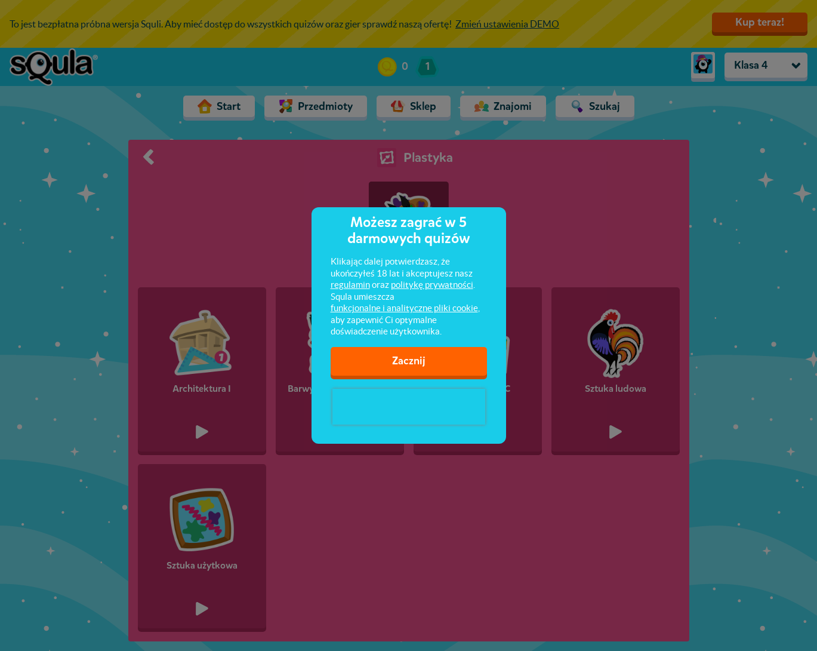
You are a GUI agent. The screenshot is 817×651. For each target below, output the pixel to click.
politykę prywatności (432, 285)
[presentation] (408, 407)
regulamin (350, 285)
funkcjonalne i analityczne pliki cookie (404, 308)
